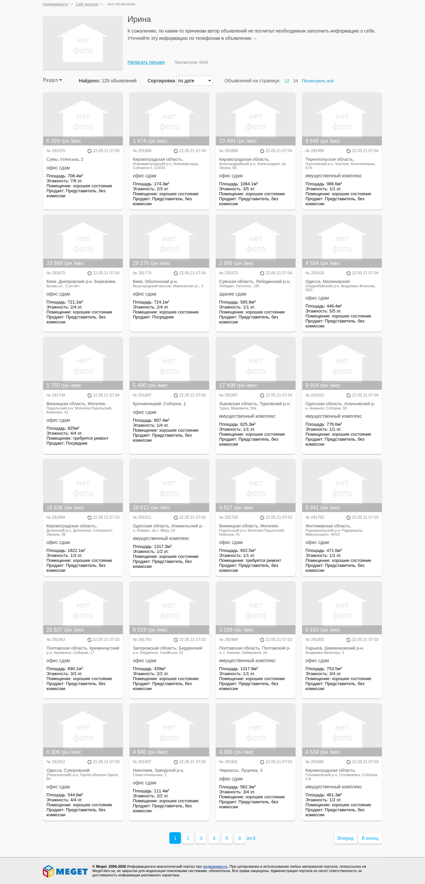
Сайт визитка (87, 4)
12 (287, 80)
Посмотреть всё (318, 80)
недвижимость (215, 866)
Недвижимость (55, 4)
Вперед (346, 838)
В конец (370, 838)
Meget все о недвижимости (66, 871)
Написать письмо (146, 62)
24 (295, 80)
